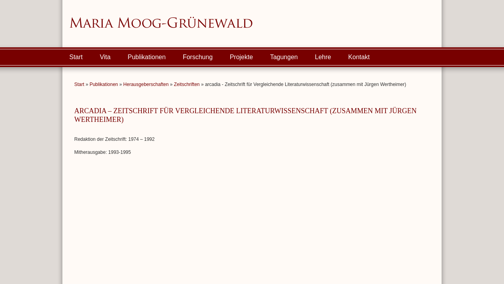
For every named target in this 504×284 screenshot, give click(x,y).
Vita (105, 57)
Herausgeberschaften (146, 84)
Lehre (323, 57)
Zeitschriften (186, 84)
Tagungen (284, 57)
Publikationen (146, 57)
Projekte (241, 57)
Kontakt (359, 57)
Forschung (198, 57)
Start (76, 57)
